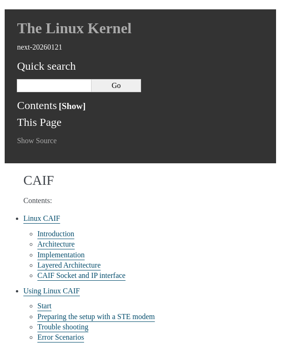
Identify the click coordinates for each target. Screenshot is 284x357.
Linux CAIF (41, 218)
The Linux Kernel (74, 28)
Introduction (55, 234)
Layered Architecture (68, 265)
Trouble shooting (62, 327)
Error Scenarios (60, 337)
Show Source (37, 141)
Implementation (61, 255)
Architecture (56, 244)
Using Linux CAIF (51, 291)
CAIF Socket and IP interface (81, 275)
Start (44, 306)
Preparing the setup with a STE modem (96, 317)
